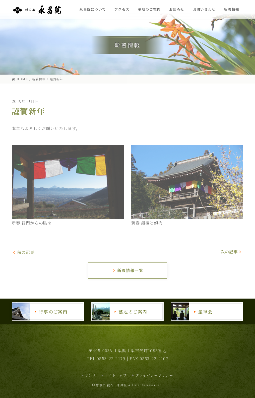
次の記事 (231, 252)
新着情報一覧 (128, 270)
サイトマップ (116, 375)
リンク (90, 375)
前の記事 (23, 252)
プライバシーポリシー (154, 375)
